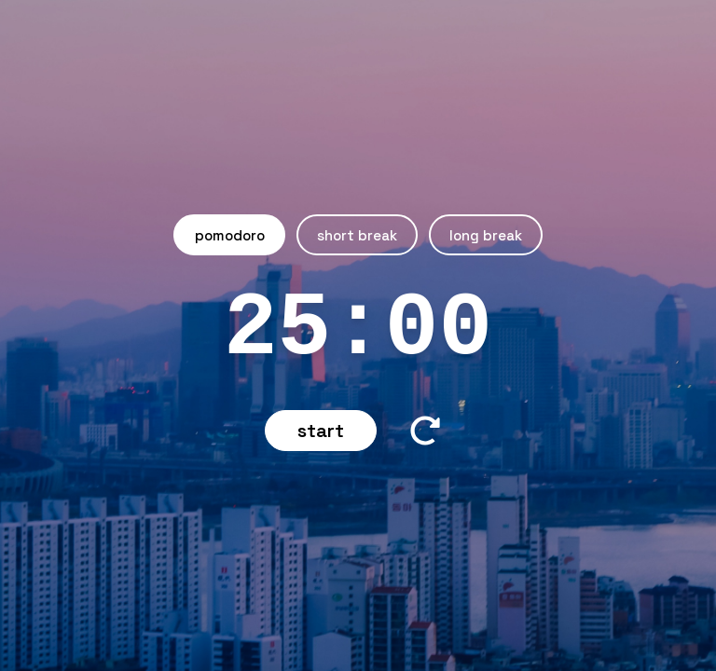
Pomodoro (230, 235)
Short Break (357, 235)
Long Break (485, 235)
